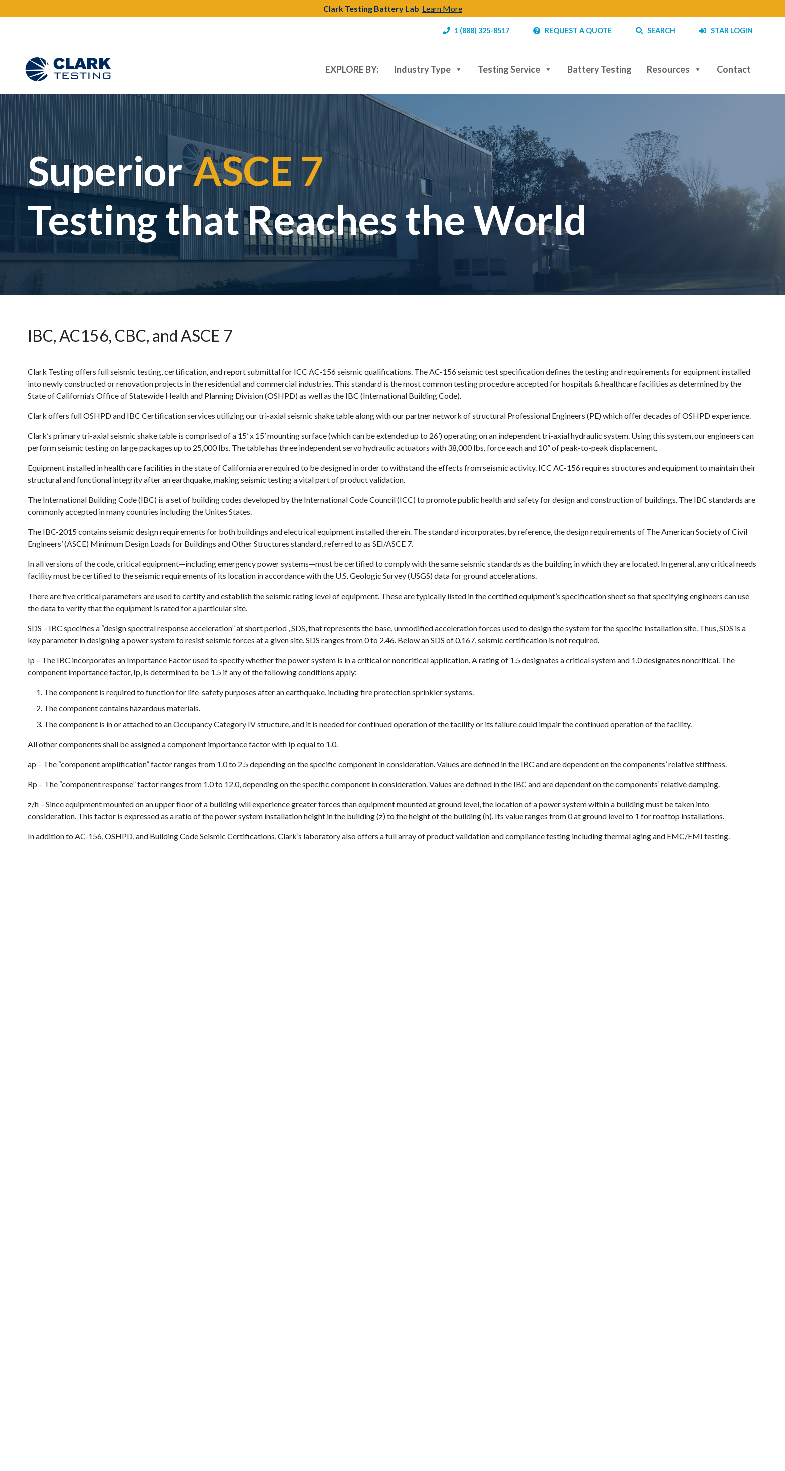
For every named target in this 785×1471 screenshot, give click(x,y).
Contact (734, 69)
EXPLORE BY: (351, 69)
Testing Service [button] (515, 69)
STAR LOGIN (726, 30)
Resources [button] (674, 69)
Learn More (442, 8)
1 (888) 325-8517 (476, 30)
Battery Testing (599, 69)
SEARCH (655, 30)
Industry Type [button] (428, 69)
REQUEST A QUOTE (572, 30)
